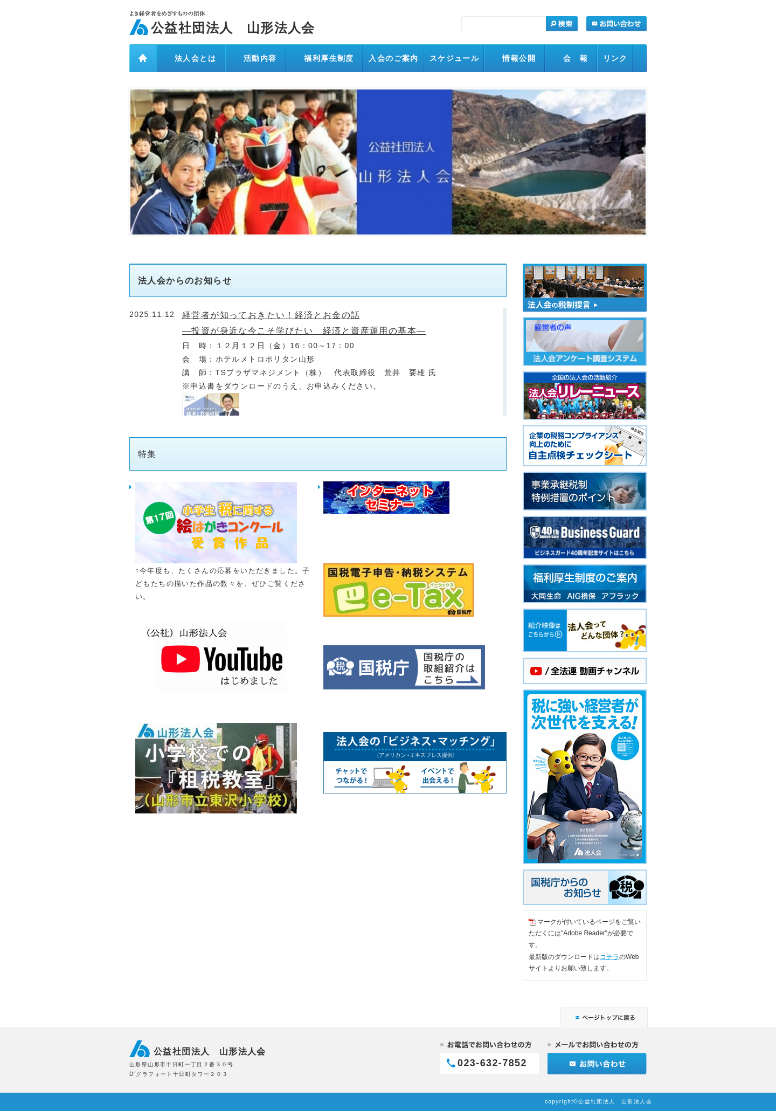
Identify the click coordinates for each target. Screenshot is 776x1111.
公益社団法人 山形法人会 (233, 27)
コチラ (609, 957)
